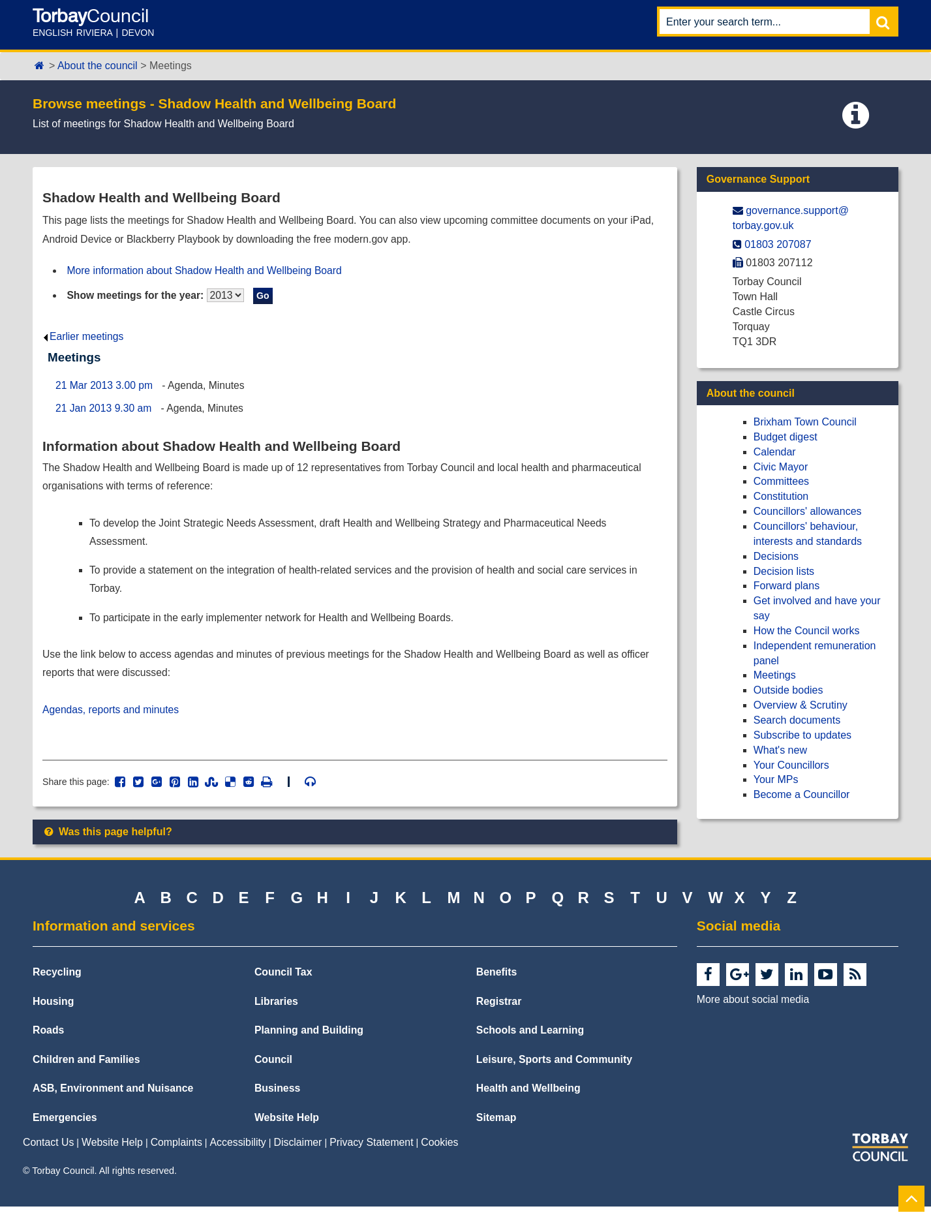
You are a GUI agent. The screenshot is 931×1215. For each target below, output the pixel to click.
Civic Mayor (781, 466)
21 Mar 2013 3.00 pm (105, 387)
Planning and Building (308, 1038)
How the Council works (807, 630)
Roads (48, 1038)
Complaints (176, 1151)
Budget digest (785, 436)
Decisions (776, 556)
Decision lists (784, 571)
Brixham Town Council (805, 421)
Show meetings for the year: (137, 296)
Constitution (781, 496)
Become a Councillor (802, 794)
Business (277, 1096)
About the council (97, 65)
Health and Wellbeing (528, 1096)
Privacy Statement (371, 1151)
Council (273, 1067)
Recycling (57, 980)
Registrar (499, 1009)
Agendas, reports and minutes (111, 716)
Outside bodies (788, 690)
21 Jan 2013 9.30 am (104, 410)
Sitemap (496, 1125)
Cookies (439, 1151)
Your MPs (776, 779)
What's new (780, 750)
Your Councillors (791, 765)
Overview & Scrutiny (800, 705)
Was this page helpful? (107, 840)
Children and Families (86, 1067)
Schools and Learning (530, 1038)
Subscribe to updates (802, 735)
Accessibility (238, 1151)
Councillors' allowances (808, 511)
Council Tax (283, 980)
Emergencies (65, 1125)
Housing (53, 1009)
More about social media (753, 1007)
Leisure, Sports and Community (554, 1067)
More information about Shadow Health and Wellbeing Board (207, 271)
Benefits (496, 980)
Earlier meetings (83, 338)
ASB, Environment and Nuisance (113, 1096)
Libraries (276, 1009)
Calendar (775, 451)
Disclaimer (298, 1151)
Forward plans (786, 585)
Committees (781, 481)
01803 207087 (777, 244)
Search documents (797, 720)
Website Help (286, 1125)
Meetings (775, 675)
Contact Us (48, 1151)
